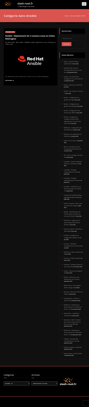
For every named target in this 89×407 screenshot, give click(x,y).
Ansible (22, 42)
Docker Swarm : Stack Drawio (73, 364)
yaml (20, 44)
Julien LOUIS (11, 42)
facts (46, 42)
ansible (34, 42)
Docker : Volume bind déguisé (73, 277)
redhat (16, 44)
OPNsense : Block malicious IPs (73, 256)
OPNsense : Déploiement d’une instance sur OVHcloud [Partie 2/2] (73, 313)
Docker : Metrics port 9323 (72, 85)
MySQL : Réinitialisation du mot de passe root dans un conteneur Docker (72, 218)
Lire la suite (9, 80)
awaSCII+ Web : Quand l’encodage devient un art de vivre (73, 70)
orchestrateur (9, 44)
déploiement (40, 42)
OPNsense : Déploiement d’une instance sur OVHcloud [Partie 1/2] (73, 341)
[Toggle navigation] (84, 4)
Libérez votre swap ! (70, 144)
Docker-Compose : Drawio (72, 357)
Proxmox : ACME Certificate (72, 262)
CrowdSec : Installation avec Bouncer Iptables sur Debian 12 (72, 193)
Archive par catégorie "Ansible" (75, 16)
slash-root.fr (25, 3)
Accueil (62, 16)
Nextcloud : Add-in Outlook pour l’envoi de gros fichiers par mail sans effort (72, 330)
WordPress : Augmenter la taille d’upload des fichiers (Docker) (72, 226)
